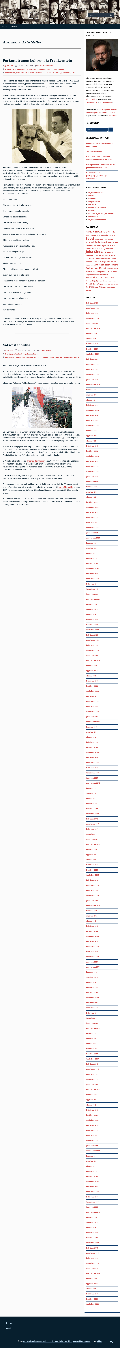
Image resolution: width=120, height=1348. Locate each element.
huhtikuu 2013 (92, 1064)
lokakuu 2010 (91, 1217)
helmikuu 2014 (92, 1013)
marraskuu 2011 (93, 1151)
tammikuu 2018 (92, 773)
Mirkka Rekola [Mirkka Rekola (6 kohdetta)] (90, 265)
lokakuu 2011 (91, 1156)
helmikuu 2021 (92, 584)
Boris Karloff (21, 73)
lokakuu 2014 (91, 972)
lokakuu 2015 (91, 911)
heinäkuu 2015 (92, 926)
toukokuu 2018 (92, 752)
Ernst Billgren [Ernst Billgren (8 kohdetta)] (91, 246)
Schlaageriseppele (63, 73)
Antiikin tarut (10, 69)
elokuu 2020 (91, 615)
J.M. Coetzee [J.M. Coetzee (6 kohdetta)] (100, 249)
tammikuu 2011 (92, 1202)
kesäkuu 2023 (92, 451)
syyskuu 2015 (91, 916)
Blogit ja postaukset (13, 354)
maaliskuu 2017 (92, 824)
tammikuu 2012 (92, 1141)
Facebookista (91, 102)
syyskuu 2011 (91, 1161)
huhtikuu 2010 (92, 1248)
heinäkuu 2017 (92, 803)
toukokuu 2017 (92, 814)
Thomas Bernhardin (36, 461)
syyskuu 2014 (91, 977)
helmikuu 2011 (92, 1197)
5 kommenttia (45, 350)
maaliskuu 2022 (92, 517)
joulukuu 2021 (92, 533)
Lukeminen (93, 199)
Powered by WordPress (81, 1341)
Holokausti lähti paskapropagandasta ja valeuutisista (96, 176)
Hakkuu (45, 357)
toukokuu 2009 (92, 1304)
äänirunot (113, 115)
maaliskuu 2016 (92, 885)
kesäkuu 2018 (92, 747)
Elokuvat (21, 69)
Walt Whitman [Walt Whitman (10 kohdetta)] (92, 287)
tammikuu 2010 (92, 1263)
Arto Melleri (10, 73)
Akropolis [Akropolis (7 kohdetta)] (111, 232)
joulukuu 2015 (92, 901)
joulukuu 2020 (92, 594)
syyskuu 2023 (91, 436)
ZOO (73, 73)
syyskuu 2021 (91, 548)
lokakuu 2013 (91, 1033)
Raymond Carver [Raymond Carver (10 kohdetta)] (105, 271)
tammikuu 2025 (92, 374)
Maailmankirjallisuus (97, 208)
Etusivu (4, 26)
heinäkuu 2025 (92, 344)
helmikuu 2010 (92, 1258)
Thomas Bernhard (71, 357)
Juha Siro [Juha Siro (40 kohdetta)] (93, 252)
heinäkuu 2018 (92, 742)
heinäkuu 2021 (92, 558)
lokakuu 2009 (91, 1279)
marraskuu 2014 (93, 967)
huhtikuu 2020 (92, 635)
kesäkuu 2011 (92, 1176)
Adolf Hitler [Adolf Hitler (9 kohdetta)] (103, 232)
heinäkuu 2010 (92, 1233)
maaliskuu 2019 (92, 701)
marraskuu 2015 (93, 906)
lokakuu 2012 (91, 1095)
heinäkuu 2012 (92, 1110)
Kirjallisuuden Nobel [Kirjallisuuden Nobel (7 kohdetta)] (107, 255)
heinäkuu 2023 (92, 446)
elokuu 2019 (91, 676)
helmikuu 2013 (92, 1074)
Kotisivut (14, 26)
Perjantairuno (32, 69)
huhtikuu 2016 (92, 880)
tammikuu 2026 (92, 318)
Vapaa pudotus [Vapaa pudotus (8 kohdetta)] (104, 284)
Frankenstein (48, 73)
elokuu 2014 (91, 982)
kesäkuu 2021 (92, 563)
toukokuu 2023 (92, 456)
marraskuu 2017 (93, 783)
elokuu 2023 (91, 441)
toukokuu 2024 (92, 410)
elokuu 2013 (91, 1044)
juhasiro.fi (90, 99)
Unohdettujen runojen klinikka (51, 69)
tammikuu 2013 (92, 1079)
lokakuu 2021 (91, 543)
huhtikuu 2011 (92, 1187)
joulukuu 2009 (92, 1268)
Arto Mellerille (66, 487)
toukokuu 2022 (92, 507)
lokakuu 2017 (91, 788)
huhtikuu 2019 (92, 696)
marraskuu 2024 (93, 385)
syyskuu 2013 (91, 1038)
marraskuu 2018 (93, 722)
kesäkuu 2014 (92, 993)
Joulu (51, 357)
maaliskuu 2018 (92, 763)
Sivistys (91, 211)
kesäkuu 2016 (92, 870)
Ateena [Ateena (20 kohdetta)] (110, 235)
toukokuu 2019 (92, 691)
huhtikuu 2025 (92, 359)
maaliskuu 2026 (92, 308)
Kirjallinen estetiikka (97, 220)
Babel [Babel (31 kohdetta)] (90, 238)
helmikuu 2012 (92, 1136)
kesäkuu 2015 (92, 931)
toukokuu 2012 (92, 1120)
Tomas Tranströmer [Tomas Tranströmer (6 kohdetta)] (109, 281)
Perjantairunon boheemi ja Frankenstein (37, 61)
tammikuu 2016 (92, 895)
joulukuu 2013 (92, 1023)
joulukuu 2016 (92, 839)
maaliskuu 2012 (92, 1130)
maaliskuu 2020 (92, 640)
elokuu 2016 (91, 860)
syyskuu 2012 (91, 1100)
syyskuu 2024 (91, 395)
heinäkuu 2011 (92, 1171)
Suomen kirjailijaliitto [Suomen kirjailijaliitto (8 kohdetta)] (94, 281)
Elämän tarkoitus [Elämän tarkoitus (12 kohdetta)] (101, 242)
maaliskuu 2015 (92, 946)
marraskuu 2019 (93, 660)
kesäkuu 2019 (92, 686)
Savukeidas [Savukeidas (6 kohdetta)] (99, 278)
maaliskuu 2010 (92, 1253)
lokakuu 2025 (91, 334)
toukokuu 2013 (92, 1059)
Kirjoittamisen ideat (96, 193)
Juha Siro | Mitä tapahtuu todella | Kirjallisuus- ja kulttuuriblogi (47, 1341)
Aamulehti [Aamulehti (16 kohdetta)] (92, 231)
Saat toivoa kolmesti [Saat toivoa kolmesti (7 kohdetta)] (100, 274)
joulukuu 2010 (92, 1207)
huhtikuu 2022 (92, 512)
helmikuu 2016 (92, 890)
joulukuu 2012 (92, 1084)
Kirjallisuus (27, 354)
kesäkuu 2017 (92, 809)
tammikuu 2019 (92, 712)
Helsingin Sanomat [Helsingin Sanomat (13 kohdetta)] (106, 245)
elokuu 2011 (91, 1166)
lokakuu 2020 (91, 604)
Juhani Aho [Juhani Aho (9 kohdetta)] (109, 249)
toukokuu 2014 (92, 998)
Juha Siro (9, 66)
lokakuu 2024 (91, 390)
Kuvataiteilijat (94, 217)
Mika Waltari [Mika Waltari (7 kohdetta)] (111, 262)
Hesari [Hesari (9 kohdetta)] (88, 249)
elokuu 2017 (91, 798)
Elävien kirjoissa (35, 73)
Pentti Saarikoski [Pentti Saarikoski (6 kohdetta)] (112, 268)
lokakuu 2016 (91, 849)
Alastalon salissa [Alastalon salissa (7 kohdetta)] (92, 235)
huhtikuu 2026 (92, 303)
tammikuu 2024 (92, 425)
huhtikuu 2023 (92, 461)
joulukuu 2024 (92, 380)
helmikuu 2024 (92, 420)
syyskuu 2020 (91, 609)
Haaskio (37, 357)
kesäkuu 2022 (92, 502)
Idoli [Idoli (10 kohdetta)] (93, 249)
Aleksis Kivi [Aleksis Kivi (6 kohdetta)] (102, 235)
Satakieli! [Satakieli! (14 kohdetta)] (91, 277)
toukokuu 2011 (92, 1181)
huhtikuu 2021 (92, 574)
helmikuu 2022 (92, 523)
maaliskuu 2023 (92, 466)
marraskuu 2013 (93, 1028)
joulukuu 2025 (92, 323)
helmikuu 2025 (92, 369)
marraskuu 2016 (93, 844)
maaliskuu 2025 (92, 364)
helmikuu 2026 (92, 313)
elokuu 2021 (91, 553)
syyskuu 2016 (91, 855)
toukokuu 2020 (92, 630)
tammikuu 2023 (92, 472)
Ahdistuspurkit (108, 113)
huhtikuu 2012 (92, 1125)
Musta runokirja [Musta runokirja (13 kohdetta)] (103, 264)
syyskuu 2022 (91, 492)
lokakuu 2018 (91, 727)
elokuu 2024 (91, 400)
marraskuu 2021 (93, 538)
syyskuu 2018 (91, 732)
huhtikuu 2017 (92, 819)
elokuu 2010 (91, 1227)
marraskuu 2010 (93, 1212)
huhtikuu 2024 (92, 415)
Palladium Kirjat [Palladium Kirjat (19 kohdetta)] (96, 268)
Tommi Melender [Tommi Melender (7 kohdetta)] (92, 284)
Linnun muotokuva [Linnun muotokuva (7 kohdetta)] (102, 258)
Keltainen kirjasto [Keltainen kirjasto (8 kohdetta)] (93, 255)
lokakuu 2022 (91, 487)
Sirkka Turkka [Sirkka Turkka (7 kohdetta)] (109, 278)
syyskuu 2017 (91, 793)
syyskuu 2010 (91, 1222)
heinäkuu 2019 (92, 681)
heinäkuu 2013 (92, 1049)
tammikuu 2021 (92, 589)
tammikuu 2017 (92, 834)
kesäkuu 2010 (92, 1238)
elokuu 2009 (91, 1289)
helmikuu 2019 (92, 706)
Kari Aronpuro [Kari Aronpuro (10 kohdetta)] (107, 252)
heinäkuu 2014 (92, 987)
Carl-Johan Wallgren (24, 357)
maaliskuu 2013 (92, 1069)
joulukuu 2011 (92, 1146)
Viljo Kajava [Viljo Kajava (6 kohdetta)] (114, 284)
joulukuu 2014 (92, 962)
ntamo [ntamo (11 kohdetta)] (115, 265)
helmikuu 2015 (92, 952)
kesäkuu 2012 (92, 1115)
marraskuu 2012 (93, 1089)
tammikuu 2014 (92, 1018)
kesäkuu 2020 (92, 625)
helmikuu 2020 (92, 645)
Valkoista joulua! (17, 345)
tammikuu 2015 (92, 957)
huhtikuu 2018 (92, 758)
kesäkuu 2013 (92, 1054)
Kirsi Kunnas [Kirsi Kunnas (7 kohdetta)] (90, 258)
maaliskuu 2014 (92, 1008)
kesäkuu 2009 (92, 1299)
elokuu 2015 (91, 921)
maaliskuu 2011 (92, 1192)
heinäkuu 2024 (92, 405)
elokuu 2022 (91, 497)
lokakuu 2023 (91, 431)
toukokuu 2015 (92, 936)
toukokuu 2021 (92, 568)
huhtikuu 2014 (92, 1003)
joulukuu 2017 (92, 778)
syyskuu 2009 (91, 1284)
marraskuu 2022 (93, 482)
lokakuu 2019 (91, 666)
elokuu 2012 (91, 1105)
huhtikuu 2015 (92, 941)
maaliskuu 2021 (92, 579)
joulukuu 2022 (92, 477)
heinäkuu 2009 (92, 1294)
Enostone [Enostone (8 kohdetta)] (114, 242)
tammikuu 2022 (92, 528)
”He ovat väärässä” (94, 151)
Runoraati (59, 357)
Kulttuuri (92, 205)
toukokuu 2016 (92, 875)
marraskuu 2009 (93, 1273)
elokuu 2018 (91, 737)
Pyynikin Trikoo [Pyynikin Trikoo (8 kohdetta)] (92, 271)
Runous (36, 354)
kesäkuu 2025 (92, 349)
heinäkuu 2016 (92, 865)
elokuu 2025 (91, 339)
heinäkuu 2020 (92, 620)
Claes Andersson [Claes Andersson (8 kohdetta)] (101, 239)
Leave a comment (45, 66)
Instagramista (106, 102)
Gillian (99, 1341)
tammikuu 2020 (92, 650)
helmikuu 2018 (92, 768)
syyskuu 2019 (91, 671)
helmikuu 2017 (92, 829)
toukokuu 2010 (92, 1243)
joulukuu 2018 (92, 717)
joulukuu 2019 (92, 655)
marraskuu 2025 (93, 328)
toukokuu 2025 (92, 354)
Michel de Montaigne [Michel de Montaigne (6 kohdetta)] (100, 262)
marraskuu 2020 (93, 599)
